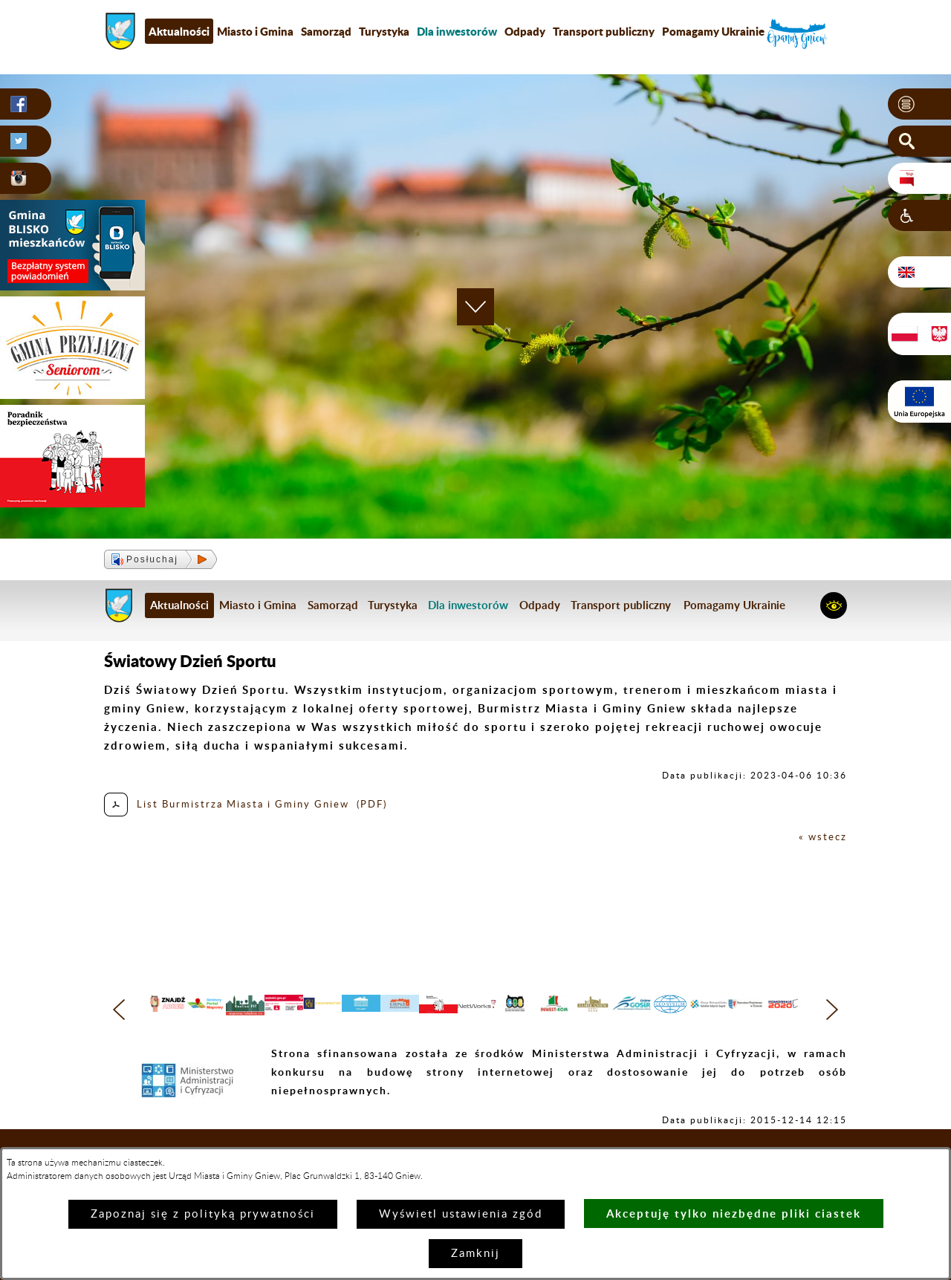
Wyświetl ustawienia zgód (460, 1214)
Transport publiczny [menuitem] (604, 31)
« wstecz (820, 836)
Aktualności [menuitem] (179, 31)
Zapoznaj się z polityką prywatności (203, 1214)
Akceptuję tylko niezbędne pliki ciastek (733, 1213)
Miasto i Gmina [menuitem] (255, 31)
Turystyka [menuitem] (384, 31)
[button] (919, 105)
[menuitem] (457, 31)
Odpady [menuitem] (524, 31)
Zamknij (475, 1253)
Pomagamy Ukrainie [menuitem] (713, 31)
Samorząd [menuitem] (326, 31)
